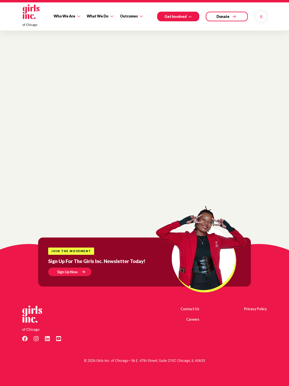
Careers (192, 319)
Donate (223, 16)
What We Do (97, 16)
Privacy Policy (255, 309)
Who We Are (64, 16)
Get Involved (176, 16)
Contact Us (190, 309)
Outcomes (129, 16)
